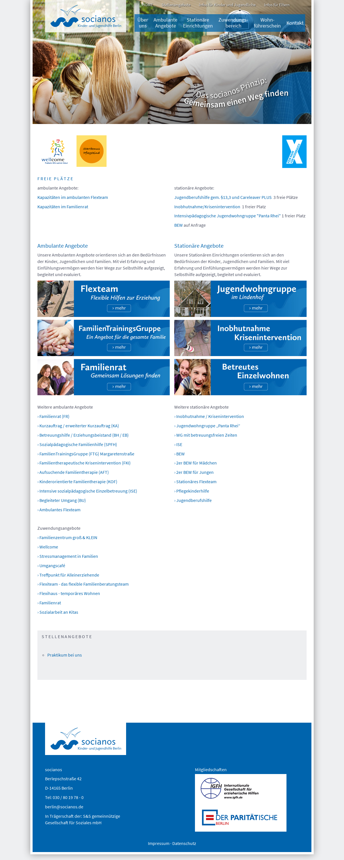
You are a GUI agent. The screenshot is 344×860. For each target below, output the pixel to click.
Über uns (142, 23)
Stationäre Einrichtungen (198, 23)
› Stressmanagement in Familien (67, 556)
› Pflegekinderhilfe (191, 491)
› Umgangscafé (51, 565)
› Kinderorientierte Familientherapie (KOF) (77, 481)
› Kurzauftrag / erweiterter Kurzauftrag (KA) (78, 425)
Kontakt (294, 23)
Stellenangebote (176, 4)
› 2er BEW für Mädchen (195, 463)
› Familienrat (49, 602)
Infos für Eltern (277, 4)
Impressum (158, 843)
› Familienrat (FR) (53, 416)
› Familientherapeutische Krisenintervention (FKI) (84, 463)
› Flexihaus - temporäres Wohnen (68, 593)
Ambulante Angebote (165, 23)
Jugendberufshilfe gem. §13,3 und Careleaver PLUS (223, 197)
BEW (178, 225)
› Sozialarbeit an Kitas (57, 612)
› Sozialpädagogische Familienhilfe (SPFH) (77, 444)
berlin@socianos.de (64, 806)
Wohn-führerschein (267, 23)
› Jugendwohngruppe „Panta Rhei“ (207, 425)
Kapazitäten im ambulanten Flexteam (72, 197)
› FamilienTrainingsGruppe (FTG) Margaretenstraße (85, 454)
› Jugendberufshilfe (193, 500)
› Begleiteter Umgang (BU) (61, 500)
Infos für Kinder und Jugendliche (227, 4)
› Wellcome (47, 547)
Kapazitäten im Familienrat (62, 206)
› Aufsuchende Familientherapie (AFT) (73, 472)
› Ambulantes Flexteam (58, 509)
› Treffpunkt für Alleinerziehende (68, 575)
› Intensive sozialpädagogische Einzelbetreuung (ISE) (87, 491)
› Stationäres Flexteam (195, 481)
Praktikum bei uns (64, 655)
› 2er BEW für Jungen (194, 472)
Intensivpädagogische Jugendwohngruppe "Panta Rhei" (227, 215)
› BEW (179, 454)
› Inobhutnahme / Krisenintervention (209, 416)
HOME (147, 4)
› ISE (178, 444)
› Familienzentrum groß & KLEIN (67, 537)
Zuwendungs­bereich (233, 23)
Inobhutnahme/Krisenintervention (207, 206)
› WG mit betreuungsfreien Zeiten (205, 435)
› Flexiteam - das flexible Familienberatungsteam (83, 584)
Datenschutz (184, 843)
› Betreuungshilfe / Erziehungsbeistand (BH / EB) (83, 435)
